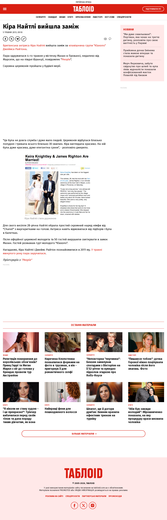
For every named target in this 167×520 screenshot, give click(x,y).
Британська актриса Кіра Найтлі (24, 45)
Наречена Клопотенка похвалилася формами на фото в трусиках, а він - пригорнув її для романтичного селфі (62, 365)
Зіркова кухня (82, 17)
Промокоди (115, 496)
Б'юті (70, 17)
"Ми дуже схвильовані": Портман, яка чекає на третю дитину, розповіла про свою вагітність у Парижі (141, 39)
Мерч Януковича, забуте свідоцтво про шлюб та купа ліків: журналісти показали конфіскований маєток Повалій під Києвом (140, 69)
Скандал (52, 17)
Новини (128, 29)
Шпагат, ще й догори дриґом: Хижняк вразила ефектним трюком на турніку (102, 413)
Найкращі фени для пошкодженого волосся (61, 410)
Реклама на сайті (54, 496)
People (66, 59)
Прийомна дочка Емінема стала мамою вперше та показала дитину (139, 53)
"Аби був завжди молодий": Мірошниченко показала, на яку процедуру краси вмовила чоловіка (145, 415)
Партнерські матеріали (94, 496)
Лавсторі (97, 17)
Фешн (62, 17)
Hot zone (110, 17)
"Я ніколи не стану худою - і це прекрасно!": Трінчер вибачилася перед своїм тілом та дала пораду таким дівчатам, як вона (20, 415)
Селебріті (41, 17)
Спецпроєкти (124, 17)
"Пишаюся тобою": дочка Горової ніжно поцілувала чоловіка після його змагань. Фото (145, 363)
